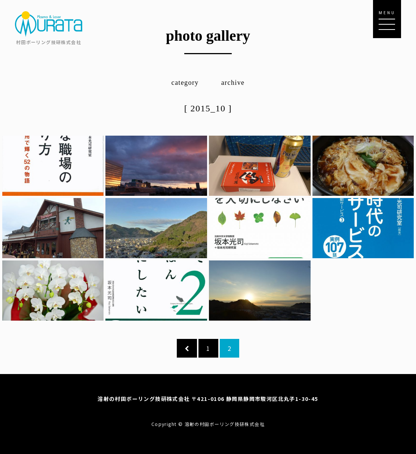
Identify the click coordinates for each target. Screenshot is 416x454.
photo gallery (208, 35)
